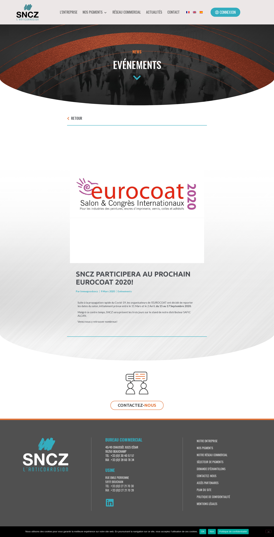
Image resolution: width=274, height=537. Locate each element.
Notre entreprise (207, 441)
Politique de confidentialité (213, 497)
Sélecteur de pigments (210, 462)
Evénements (137, 64)
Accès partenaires (207, 483)
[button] (225, 12)
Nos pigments (95, 12)
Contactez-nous (206, 476)
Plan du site (204, 490)
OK (202, 531)
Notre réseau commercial (212, 455)
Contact (173, 12)
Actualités (154, 12)
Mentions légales (207, 504)
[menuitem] (188, 12)
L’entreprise (68, 12)
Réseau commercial (127, 12)
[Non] (268, 531)
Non (212, 531)
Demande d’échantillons (211, 469)
